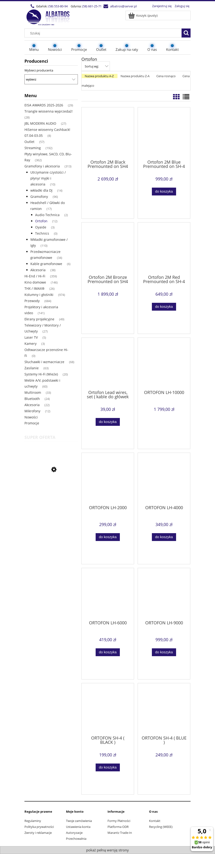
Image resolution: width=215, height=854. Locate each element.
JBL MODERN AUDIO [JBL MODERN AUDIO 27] (40, 123)
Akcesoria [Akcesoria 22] (32, 405)
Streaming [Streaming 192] (32, 148)
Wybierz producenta (38, 70)
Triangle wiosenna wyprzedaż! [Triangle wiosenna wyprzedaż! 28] (48, 111)
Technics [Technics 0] (42, 233)
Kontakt (154, 821)
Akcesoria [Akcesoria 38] (38, 270)
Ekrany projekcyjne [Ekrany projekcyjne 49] (39, 319)
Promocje (31, 423)
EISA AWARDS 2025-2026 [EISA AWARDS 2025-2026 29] (43, 105)
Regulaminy (32, 821)
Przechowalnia (76, 838)
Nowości (31, 417)
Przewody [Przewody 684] (32, 301)
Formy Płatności (119, 821)
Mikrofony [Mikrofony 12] (32, 411)
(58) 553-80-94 (58, 6)
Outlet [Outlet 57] (29, 141)
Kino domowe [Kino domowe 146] (35, 282)
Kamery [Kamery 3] (30, 343)
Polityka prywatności (39, 827)
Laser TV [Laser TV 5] (31, 337)
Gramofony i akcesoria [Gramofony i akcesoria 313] (42, 166)
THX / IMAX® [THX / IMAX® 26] (34, 288)
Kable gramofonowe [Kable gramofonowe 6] (46, 263)
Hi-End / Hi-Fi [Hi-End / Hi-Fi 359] (34, 276)
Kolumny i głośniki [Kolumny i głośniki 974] (38, 294)
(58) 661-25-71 (92, 6)
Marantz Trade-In (120, 832)
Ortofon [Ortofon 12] (41, 221)
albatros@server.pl (123, 6)
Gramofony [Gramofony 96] (39, 196)
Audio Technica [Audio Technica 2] (47, 215)
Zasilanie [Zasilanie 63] (31, 368)
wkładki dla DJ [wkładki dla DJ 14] (41, 190)
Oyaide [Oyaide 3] (40, 227)
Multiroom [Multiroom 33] (32, 392)
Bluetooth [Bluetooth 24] (32, 398)
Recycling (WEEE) (161, 827)
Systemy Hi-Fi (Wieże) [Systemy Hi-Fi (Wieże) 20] (41, 374)
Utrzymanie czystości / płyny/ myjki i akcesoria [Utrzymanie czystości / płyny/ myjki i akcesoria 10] (48, 178)
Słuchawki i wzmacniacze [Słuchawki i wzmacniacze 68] (44, 362)
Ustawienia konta (78, 827)
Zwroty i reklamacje (38, 832)
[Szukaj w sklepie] (104, 33)
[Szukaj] (186, 33)
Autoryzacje (74, 832)
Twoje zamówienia (79, 821)
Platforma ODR (118, 827)
